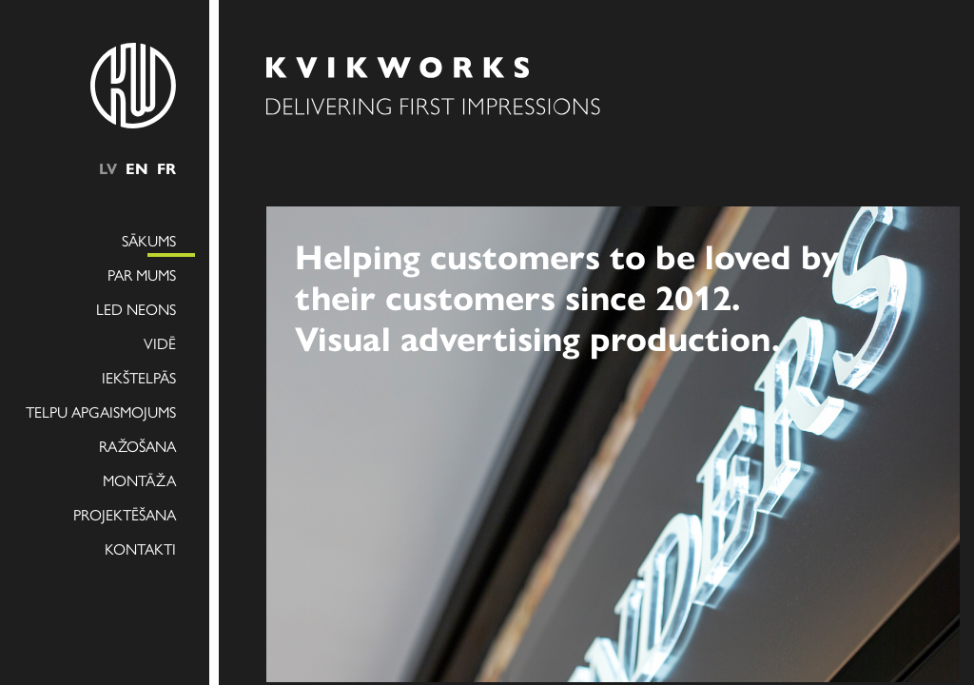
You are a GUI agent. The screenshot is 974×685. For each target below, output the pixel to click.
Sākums (149, 240)
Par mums (141, 274)
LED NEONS (136, 309)
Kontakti (140, 548)
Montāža (139, 480)
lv (108, 168)
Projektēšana (124, 514)
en (137, 168)
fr (166, 168)
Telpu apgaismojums (101, 411)
